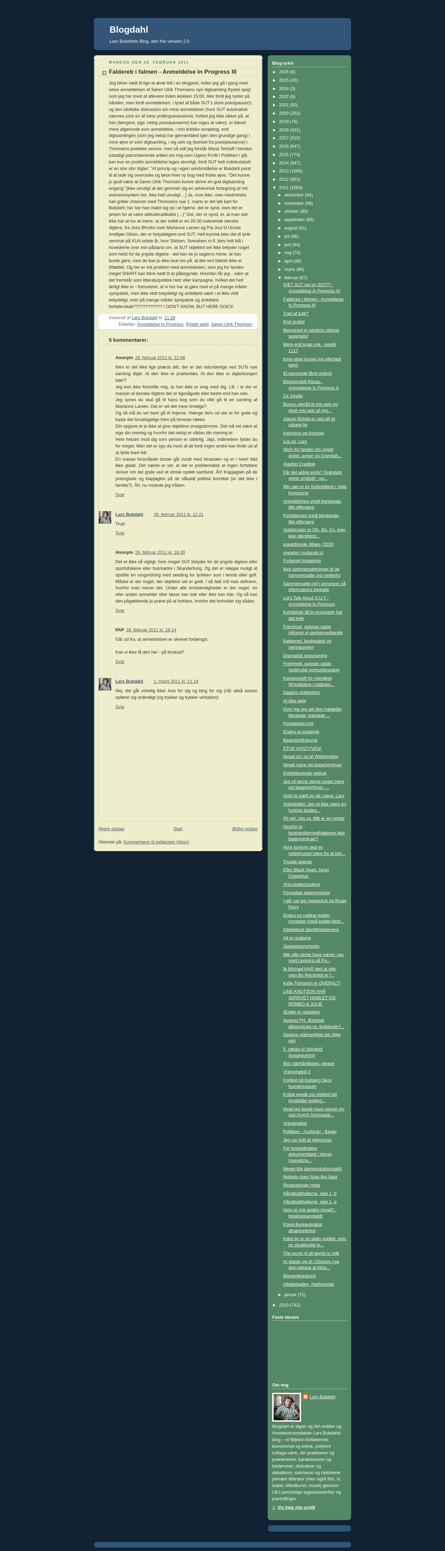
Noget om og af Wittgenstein (311, 756)
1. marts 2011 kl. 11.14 (176, 681)
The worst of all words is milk (311, 1253)
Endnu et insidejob (301, 731)
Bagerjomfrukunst (300, 740)
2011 (284, 187)
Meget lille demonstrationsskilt (312, 1168)
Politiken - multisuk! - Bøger (310, 1131)
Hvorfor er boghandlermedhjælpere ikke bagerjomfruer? (314, 832)
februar (291, 277)
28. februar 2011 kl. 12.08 (160, 357)
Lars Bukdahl (129, 514)
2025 (284, 80)
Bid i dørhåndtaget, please (308, 1063)
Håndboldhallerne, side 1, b (310, 1193)
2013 (284, 171)
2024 (284, 88)
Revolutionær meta (302, 1185)
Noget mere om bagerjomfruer (312, 764)
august (291, 228)
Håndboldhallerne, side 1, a (310, 1201)
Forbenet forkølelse (302, 560)
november (294, 203)
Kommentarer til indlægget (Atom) (156, 842)
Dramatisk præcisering (305, 655)
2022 (284, 96)
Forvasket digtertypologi (306, 892)
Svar (119, 494)
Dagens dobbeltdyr (301, 692)
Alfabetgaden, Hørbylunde (308, 1284)
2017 (284, 138)
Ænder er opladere (301, 1012)
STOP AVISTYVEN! (302, 748)
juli (287, 236)
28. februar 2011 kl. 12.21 (179, 514)
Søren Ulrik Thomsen (231, 324)
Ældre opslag (245, 828)
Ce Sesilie (293, 396)
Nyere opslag (111, 828)
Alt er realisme (297, 938)
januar (291, 1294)
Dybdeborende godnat (305, 773)
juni (288, 244)
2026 (284, 72)
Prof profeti (294, 322)
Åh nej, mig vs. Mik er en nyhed (314, 818)
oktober (292, 211)
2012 (284, 179)
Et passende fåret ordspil (307, 373)
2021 (284, 105)
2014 (284, 163)
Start (178, 828)
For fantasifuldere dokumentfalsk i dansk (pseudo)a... (307, 1154)
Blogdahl (129, 29)
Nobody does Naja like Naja (310, 1176)
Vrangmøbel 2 (297, 1071)
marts (290, 269)
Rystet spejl (197, 324)
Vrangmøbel (295, 1123)
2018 (284, 130)
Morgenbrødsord (299, 1276)
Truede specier (298, 861)
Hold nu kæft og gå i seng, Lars (313, 795)
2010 (284, 1305)
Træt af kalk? (296, 313)
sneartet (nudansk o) (303, 552)
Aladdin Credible (299, 464)
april (289, 261)
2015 (284, 154)
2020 (284, 113)
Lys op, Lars (295, 441)
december (294, 195)
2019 (284, 121)
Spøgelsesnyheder (301, 946)
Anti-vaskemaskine (301, 884)
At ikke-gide (294, 700)
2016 (284, 146)
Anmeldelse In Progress (160, 324)
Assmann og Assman (303, 433)
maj (288, 252)
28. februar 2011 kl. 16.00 (160, 552)
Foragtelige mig (298, 723)
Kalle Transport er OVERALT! (311, 983)
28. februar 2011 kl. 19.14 (151, 630)
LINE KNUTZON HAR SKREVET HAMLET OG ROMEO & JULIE (309, 997)
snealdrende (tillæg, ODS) (308, 544)
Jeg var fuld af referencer (307, 1140)
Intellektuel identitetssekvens (311, 929)
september (295, 219)
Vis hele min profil (296, 1507)
